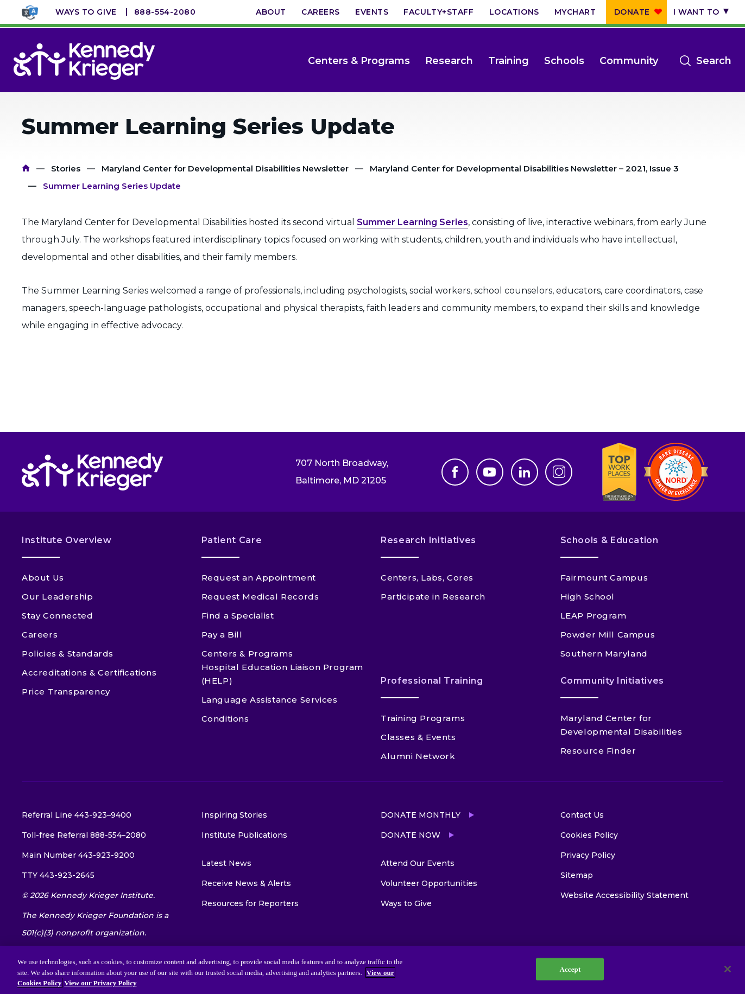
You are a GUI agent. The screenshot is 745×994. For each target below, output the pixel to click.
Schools (564, 61)
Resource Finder (598, 751)
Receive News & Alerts (246, 883)
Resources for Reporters (250, 903)
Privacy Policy (587, 855)
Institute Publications (244, 835)
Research (449, 61)
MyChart (575, 12)
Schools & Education (609, 540)
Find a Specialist (237, 615)
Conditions (225, 718)
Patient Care (231, 540)
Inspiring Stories (234, 815)
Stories (65, 168)
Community (628, 61)
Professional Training (432, 681)
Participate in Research (433, 596)
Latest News (226, 863)
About (271, 12)
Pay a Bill (222, 634)
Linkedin (524, 472)
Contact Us (582, 815)
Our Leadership (57, 596)
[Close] (728, 969)
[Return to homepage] (84, 61)
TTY (58, 875)
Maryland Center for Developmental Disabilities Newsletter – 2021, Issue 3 (524, 168)
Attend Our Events (417, 863)
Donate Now (410, 835)
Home (26, 168)
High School (587, 596)
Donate (632, 12)
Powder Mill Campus (607, 634)
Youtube (489, 472)
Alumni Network (418, 756)
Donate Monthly (420, 815)
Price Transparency (66, 691)
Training (508, 61)
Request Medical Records (260, 596)
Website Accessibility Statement (624, 895)
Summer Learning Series (412, 222)
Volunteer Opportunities (429, 883)
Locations (514, 12)
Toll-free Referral (84, 835)
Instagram (558, 472)
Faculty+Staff (438, 12)
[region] (372, 970)
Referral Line (76, 815)
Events (371, 12)
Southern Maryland (604, 653)
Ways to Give (86, 12)
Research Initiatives (428, 540)
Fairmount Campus (604, 577)
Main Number (78, 855)
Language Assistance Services (269, 699)
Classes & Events (418, 737)
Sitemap (576, 875)
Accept (569, 969)
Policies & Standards (67, 653)
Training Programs (423, 718)
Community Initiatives (612, 681)
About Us (43, 577)
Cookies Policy (589, 835)
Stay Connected (57, 615)
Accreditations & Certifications (89, 672)
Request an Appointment (258, 577)
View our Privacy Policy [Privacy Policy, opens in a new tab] (100, 983)
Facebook (455, 472)
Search (713, 60)
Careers (320, 12)
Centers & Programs (359, 61)
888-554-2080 (165, 12)
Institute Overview (67, 540)
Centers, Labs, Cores (427, 577)
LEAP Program (593, 615)
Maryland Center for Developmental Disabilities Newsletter (225, 168)
